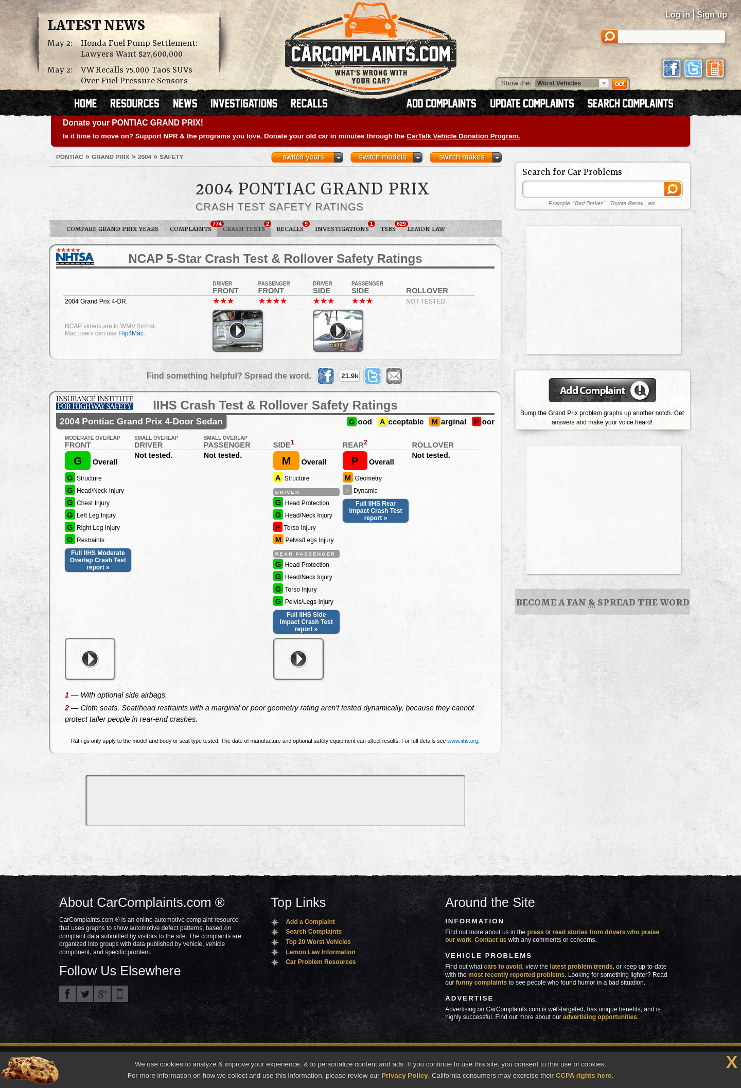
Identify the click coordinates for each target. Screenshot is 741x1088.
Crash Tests (247, 227)
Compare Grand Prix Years (112, 229)
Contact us (491, 939)
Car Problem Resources (321, 962)
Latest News (96, 26)
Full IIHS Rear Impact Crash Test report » (375, 511)
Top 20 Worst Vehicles (318, 942)
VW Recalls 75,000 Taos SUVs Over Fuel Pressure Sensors (136, 75)
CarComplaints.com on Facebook (67, 994)
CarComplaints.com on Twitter (85, 994)
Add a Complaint (310, 921)
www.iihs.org (463, 741)
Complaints (193, 227)
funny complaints (481, 982)
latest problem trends (581, 966)
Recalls (292, 227)
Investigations (345, 227)
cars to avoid (503, 966)
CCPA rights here (584, 1075)
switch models (382, 157)
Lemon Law (426, 229)
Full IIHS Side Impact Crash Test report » (306, 622)
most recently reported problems (516, 974)
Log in (677, 14)
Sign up (712, 14)
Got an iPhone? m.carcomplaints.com (120, 994)
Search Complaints (314, 931)
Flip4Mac (131, 333)
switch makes (462, 157)
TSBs (390, 227)
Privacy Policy (404, 1075)
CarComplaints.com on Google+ (102, 994)
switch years (303, 157)
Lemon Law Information (320, 952)
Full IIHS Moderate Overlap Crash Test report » (98, 560)
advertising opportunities (600, 1017)
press (535, 932)
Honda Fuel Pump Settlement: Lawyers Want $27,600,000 (139, 49)
